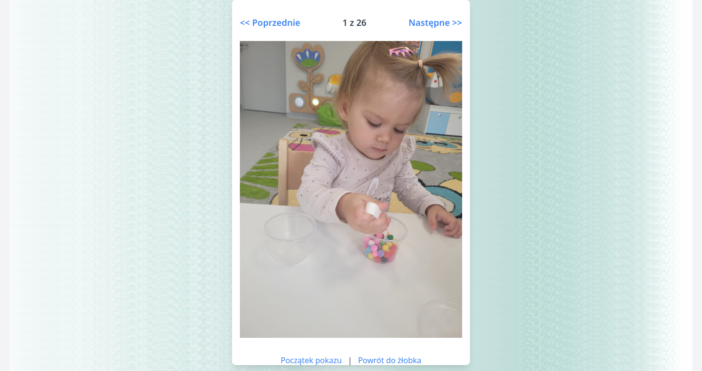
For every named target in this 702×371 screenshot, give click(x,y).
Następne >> (435, 22)
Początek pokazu (311, 360)
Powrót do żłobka (389, 360)
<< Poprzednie (270, 22)
